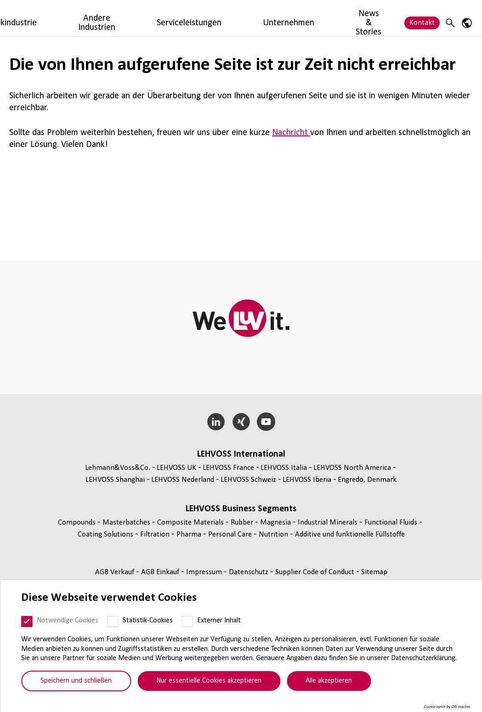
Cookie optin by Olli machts (447, 707)
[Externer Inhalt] (187, 621)
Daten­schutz (249, 572)
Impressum (205, 572)
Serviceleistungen (273, 18)
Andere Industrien (218, 18)
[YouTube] (266, 422)
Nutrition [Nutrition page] (274, 534)
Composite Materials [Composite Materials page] (191, 522)
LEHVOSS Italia (284, 468)
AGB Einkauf (161, 572)
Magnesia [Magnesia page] (276, 522)
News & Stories (381, 18)
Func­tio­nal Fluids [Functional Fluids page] (391, 522)
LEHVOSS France (228, 468)
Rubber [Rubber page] (243, 522)
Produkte (106, 18)
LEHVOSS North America (352, 468)
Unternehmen (334, 18)
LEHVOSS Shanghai (115, 480)
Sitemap (374, 572)
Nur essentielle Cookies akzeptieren (208, 680)
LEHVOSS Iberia (307, 480)
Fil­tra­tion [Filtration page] (155, 534)
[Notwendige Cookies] (26, 621)
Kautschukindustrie (160, 18)
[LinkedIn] (215, 422)
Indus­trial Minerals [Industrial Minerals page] (328, 522)
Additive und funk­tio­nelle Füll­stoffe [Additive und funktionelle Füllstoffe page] (350, 534)
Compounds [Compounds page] (77, 522)
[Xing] (241, 422)
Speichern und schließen (76, 680)
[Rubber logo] (40, 18)
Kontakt (422, 18)
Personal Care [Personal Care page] (231, 534)
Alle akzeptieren (329, 680)
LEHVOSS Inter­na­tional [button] (241, 454)
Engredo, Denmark (367, 480)
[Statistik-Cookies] (112, 621)
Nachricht (291, 132)
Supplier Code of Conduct (315, 572)
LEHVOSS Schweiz (248, 480)
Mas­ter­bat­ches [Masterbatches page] (127, 522)
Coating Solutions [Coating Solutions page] (106, 534)
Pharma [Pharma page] (189, 534)
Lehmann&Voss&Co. (117, 468)
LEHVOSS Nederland (182, 480)
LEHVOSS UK (176, 468)
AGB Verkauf (115, 572)
